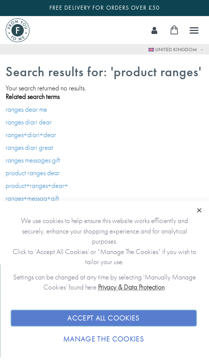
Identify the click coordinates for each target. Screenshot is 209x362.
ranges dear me (26, 109)
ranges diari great (29, 147)
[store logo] (18, 30)
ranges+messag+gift (32, 198)
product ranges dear (33, 172)
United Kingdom (173, 49)
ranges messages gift (33, 160)
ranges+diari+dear (31, 134)
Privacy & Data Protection (131, 287)
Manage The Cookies (103, 339)
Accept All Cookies (103, 318)
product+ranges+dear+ (37, 185)
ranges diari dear (29, 122)
